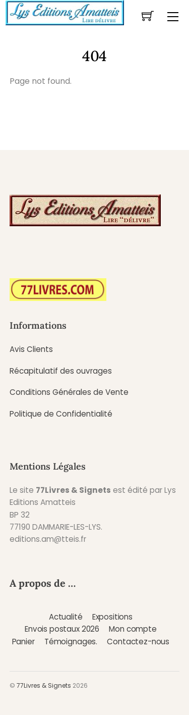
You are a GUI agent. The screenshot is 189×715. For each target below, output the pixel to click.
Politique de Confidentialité (61, 413)
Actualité (66, 616)
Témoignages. (70, 641)
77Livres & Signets (44, 685)
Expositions (112, 616)
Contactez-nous (138, 641)
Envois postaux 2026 (62, 629)
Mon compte (132, 629)
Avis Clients (31, 349)
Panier (23, 641)
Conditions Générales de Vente (69, 392)
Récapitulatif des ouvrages (61, 371)
